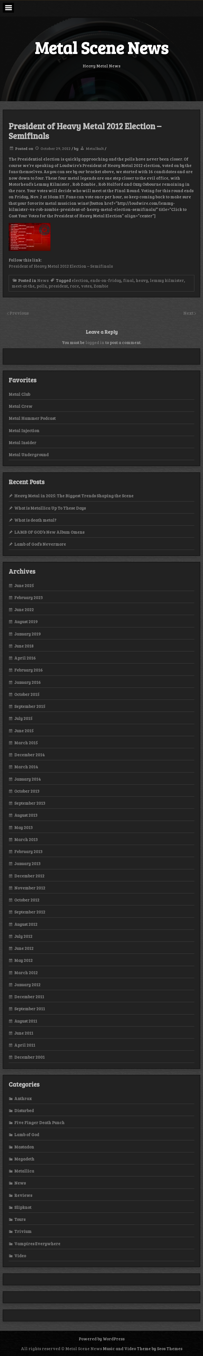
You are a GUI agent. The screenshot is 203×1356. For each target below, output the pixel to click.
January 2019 (27, 634)
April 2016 (25, 658)
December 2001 (29, 1057)
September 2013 (29, 803)
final (128, 280)
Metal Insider (22, 442)
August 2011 (25, 1021)
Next (188, 313)
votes (86, 286)
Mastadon (24, 1147)
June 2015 (24, 730)
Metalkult (95, 148)
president (58, 286)
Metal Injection (24, 430)
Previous (19, 313)
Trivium (23, 1231)
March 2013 (26, 839)
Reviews (23, 1195)
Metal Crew (20, 406)
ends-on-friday (105, 280)
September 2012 (29, 912)
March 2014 (26, 766)
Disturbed (24, 1110)
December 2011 (29, 996)
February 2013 (28, 851)
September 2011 (29, 1008)
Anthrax (23, 1098)
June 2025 (24, 585)
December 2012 (29, 876)
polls (42, 286)
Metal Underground (29, 454)
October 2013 (26, 791)
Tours (19, 1219)
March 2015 (26, 742)
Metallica (24, 1171)
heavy (142, 280)
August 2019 (26, 621)
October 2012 (26, 900)
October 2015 (26, 694)
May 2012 (23, 960)
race (74, 286)
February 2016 (28, 670)
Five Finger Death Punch (39, 1122)
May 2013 (23, 827)
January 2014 (27, 779)
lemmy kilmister (167, 280)
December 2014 (29, 754)
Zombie (101, 286)
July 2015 (23, 718)
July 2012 (23, 936)
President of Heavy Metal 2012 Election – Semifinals (61, 266)
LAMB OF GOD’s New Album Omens (49, 532)
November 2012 (29, 888)
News (43, 280)
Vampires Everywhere (37, 1243)
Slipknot (22, 1207)
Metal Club (19, 394)
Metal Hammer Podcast (32, 418)
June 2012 (24, 948)
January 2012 (27, 984)
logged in (94, 342)
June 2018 (24, 646)
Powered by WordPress (102, 1338)
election (80, 280)
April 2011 (24, 1045)
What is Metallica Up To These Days (50, 508)
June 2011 (23, 1033)
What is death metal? (35, 520)
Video (20, 1255)
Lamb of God (26, 1134)
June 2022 (24, 609)
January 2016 (27, 682)
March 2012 (26, 972)
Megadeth (24, 1159)
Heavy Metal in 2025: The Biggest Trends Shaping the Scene (73, 495)
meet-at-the (23, 286)
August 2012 (25, 924)
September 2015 (29, 706)
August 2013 (25, 815)
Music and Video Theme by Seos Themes (142, 1348)
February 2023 (28, 597)
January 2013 (27, 863)
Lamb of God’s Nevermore (40, 544)
